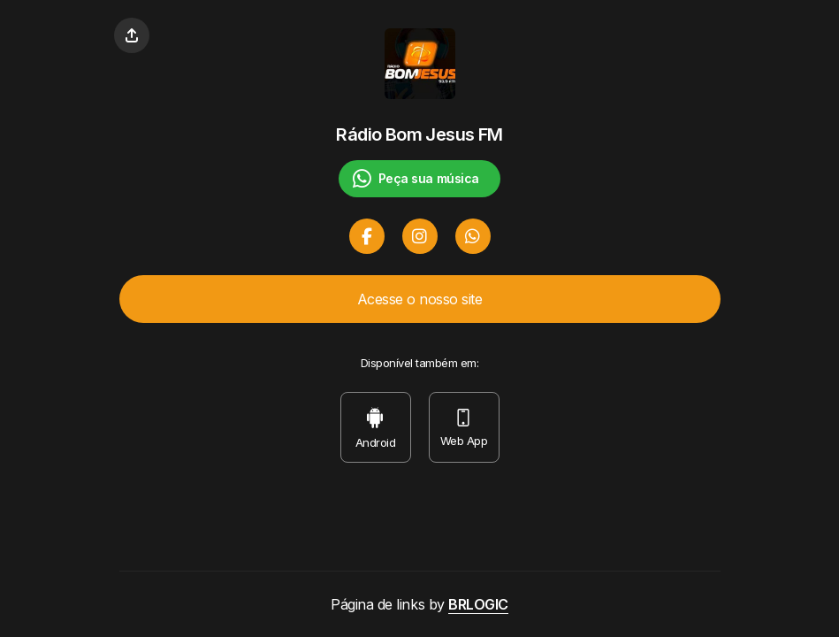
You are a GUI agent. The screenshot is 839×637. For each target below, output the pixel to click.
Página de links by (419, 604)
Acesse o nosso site (420, 299)
